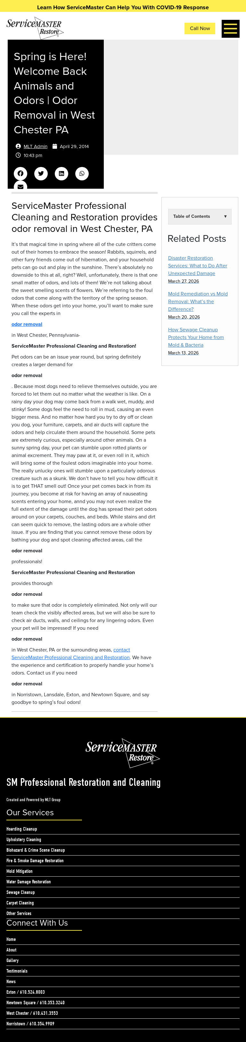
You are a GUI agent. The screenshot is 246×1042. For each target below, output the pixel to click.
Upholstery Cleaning (23, 839)
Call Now (200, 28)
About (11, 950)
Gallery (12, 960)
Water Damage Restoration (28, 882)
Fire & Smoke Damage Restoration (35, 861)
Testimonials (17, 971)
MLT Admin (35, 146)
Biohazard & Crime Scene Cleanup (35, 850)
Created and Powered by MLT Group (33, 799)
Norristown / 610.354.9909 (30, 1024)
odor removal (27, 324)
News (11, 981)
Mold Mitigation (19, 871)
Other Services (18, 913)
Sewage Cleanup (20, 892)
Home (11, 939)
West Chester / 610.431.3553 (32, 1013)
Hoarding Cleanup (21, 829)
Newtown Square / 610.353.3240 (35, 1003)
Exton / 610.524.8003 (25, 992)
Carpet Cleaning (20, 903)
